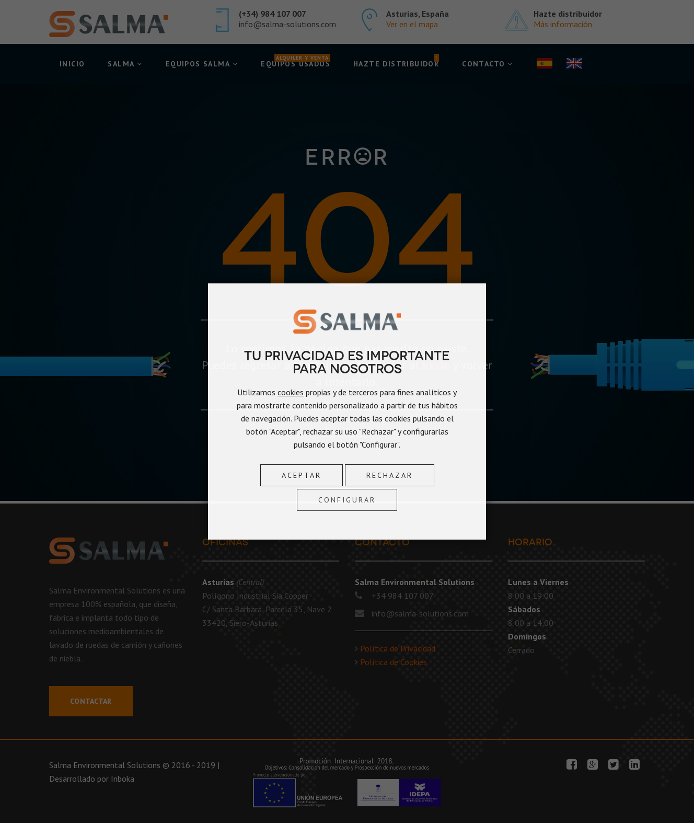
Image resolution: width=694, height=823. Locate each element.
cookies (290, 392)
